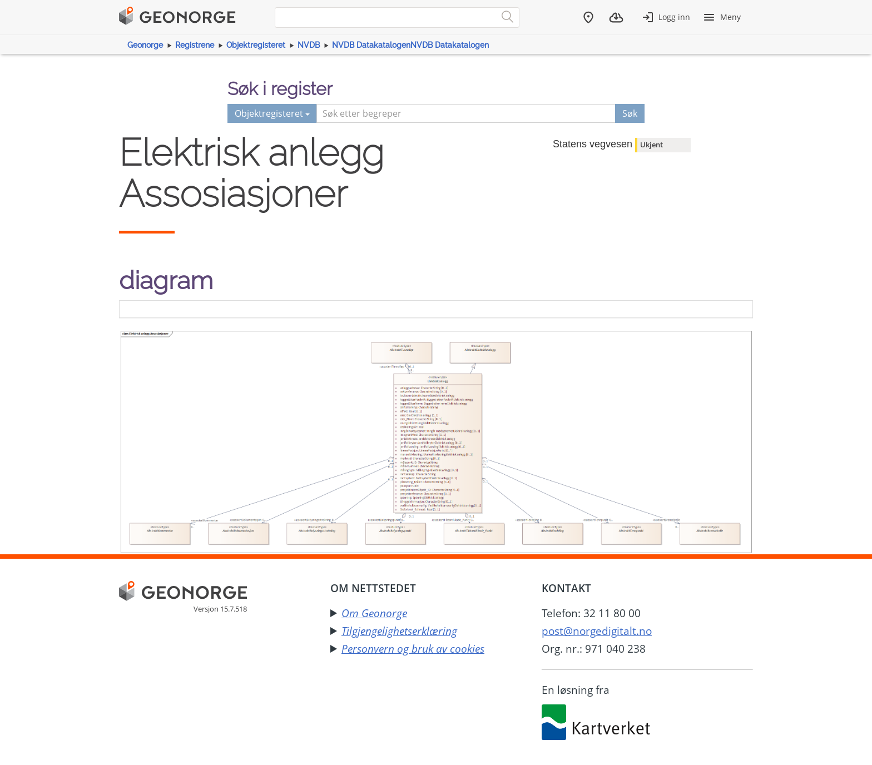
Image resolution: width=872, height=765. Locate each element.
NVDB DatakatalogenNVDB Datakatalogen (410, 45)
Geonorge (145, 45)
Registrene (194, 45)
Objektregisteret (255, 45)
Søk (629, 113)
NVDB (309, 45)
